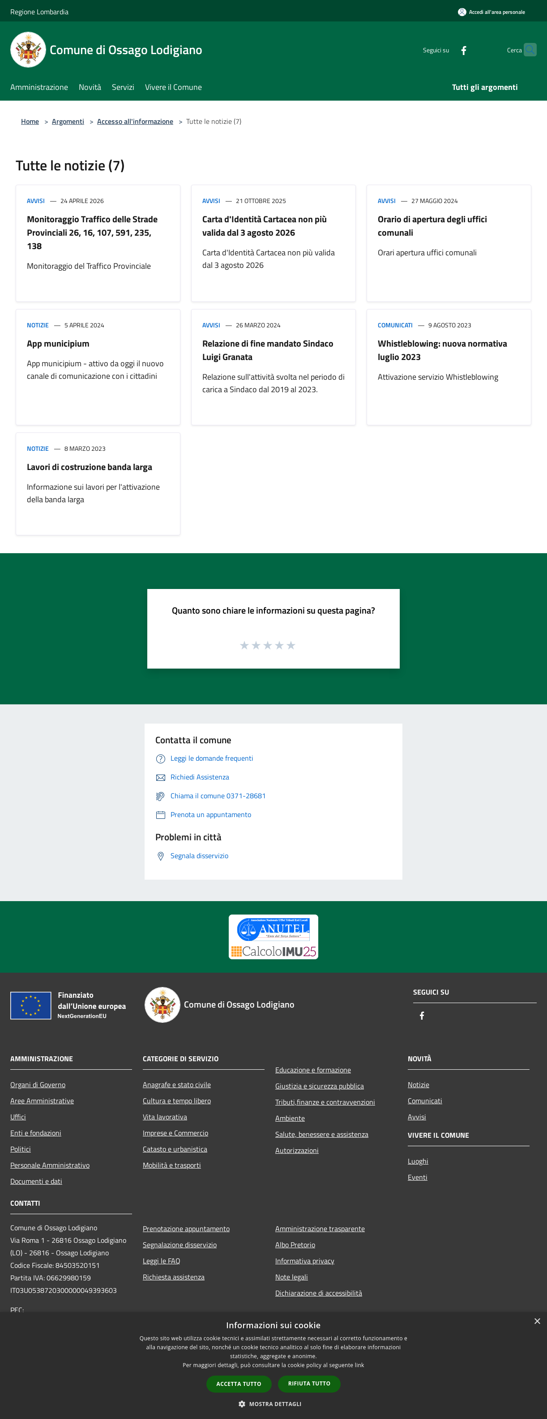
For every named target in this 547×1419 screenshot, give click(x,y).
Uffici (18, 1116)
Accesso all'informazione (135, 121)
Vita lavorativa (165, 1116)
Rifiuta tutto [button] (309, 1383)
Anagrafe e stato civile (177, 1084)
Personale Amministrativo (50, 1165)
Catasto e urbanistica (175, 1149)
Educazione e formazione (313, 1069)
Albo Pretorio (295, 1244)
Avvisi (36, 200)
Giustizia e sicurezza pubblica (319, 1085)
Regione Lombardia (39, 11)
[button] (273, 1403)
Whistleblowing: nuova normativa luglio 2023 (442, 350)
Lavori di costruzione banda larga (89, 467)
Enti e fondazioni (35, 1132)
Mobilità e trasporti (172, 1165)
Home (30, 121)
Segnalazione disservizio (180, 1244)
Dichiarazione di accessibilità (318, 1293)
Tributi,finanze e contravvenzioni (325, 1102)
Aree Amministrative (42, 1100)
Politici (20, 1149)
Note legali (291, 1276)
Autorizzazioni (297, 1150)
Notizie (38, 325)
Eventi (417, 1177)
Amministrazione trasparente (320, 1228)
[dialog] (273, 1365)
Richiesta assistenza (174, 1276)
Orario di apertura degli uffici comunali (432, 225)
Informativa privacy (304, 1260)
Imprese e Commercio (175, 1132)
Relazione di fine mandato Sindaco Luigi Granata (267, 350)
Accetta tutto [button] (239, 1384)
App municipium (58, 343)
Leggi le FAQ (161, 1260)
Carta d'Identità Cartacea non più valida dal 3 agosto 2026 (264, 225)
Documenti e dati (36, 1181)
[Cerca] (526, 49)
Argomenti (68, 121)
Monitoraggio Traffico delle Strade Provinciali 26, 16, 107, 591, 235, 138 (92, 232)
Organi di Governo (37, 1084)
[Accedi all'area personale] (491, 11)
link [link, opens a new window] (359, 1365)
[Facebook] (446, 49)
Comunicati (395, 325)
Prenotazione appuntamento (186, 1228)
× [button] (537, 1321)
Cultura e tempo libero (177, 1100)
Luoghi (418, 1161)
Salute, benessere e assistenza (321, 1134)
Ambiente (290, 1118)
